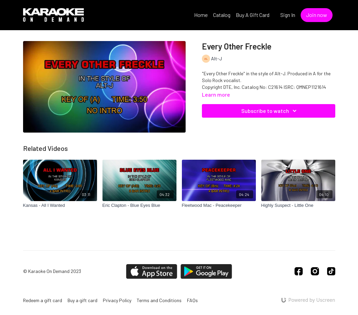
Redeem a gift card (42, 300)
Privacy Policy (117, 300)
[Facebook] (299, 271)
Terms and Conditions (159, 300)
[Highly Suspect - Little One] (298, 205)
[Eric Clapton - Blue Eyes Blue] (139, 205)
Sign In (287, 15)
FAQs (192, 300)
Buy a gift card (82, 300)
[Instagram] (315, 271)
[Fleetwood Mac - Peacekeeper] (219, 205)
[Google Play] (206, 271)
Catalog (221, 15)
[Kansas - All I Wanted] (60, 205)
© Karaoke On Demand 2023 (52, 271)
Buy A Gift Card (252, 15)
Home (201, 15)
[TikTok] (331, 271)
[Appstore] (151, 271)
